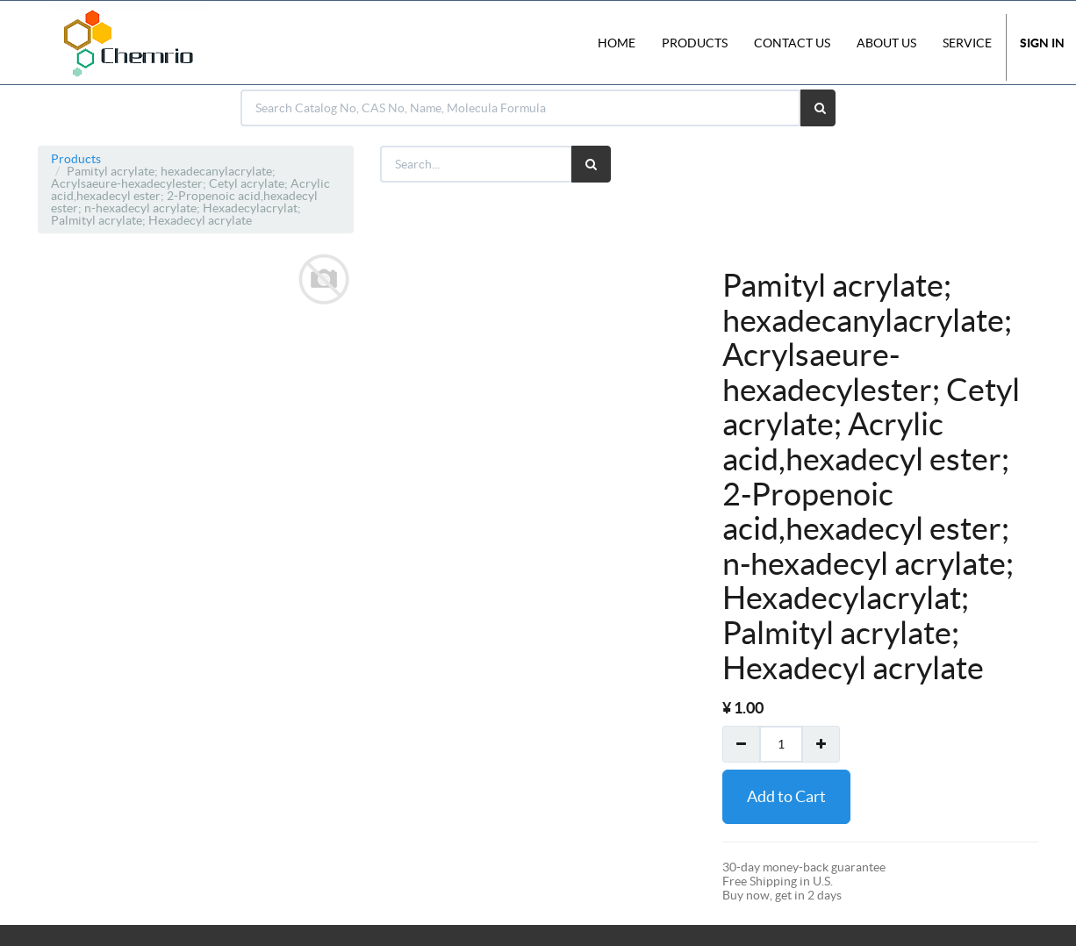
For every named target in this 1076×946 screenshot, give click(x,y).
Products (76, 159)
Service (967, 43)
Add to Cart (786, 796)
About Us (886, 43)
